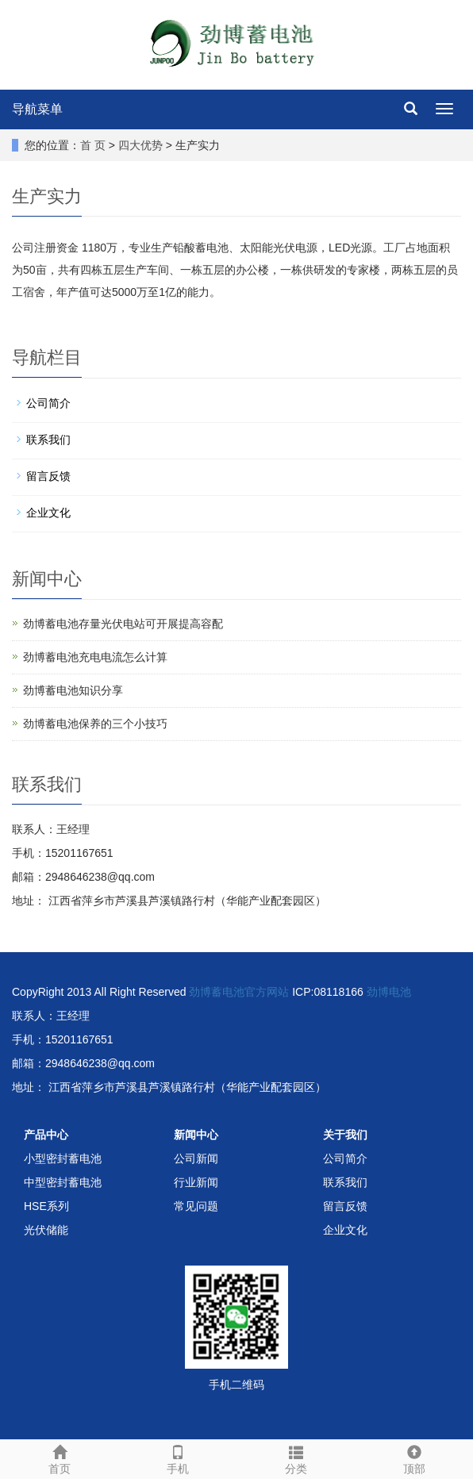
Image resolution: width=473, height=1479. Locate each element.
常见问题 (196, 1206)
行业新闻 (196, 1182)
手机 (177, 1457)
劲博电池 (389, 991)
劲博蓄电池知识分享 (73, 690)
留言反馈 (48, 476)
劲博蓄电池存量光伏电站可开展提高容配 (123, 623)
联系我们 (48, 439)
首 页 (93, 145)
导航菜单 (37, 109)
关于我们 (345, 1134)
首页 (59, 1457)
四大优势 (140, 145)
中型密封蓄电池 (63, 1182)
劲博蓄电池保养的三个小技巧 (95, 723)
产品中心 (46, 1134)
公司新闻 (196, 1158)
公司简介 (48, 403)
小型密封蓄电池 (63, 1158)
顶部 (414, 1457)
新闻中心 (196, 1134)
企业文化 (48, 512)
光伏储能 (46, 1230)
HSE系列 (46, 1206)
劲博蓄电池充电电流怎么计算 (95, 657)
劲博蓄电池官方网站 (239, 991)
